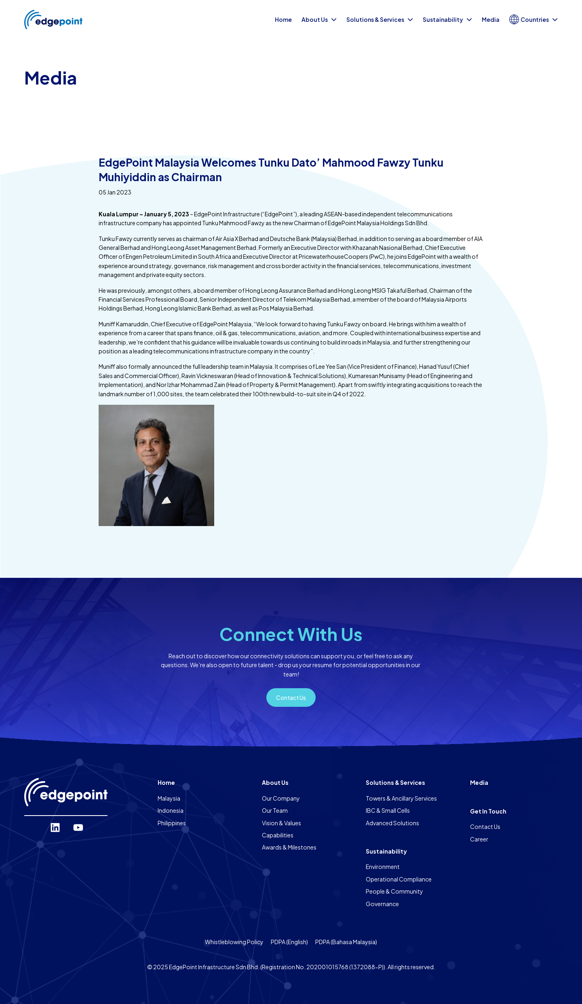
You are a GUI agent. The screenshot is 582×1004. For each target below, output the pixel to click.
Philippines (172, 822)
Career (479, 839)
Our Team (275, 810)
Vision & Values (281, 822)
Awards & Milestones (289, 847)
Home (283, 19)
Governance (382, 903)
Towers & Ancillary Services (401, 798)
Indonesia (170, 810)
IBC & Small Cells (388, 810)
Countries (533, 19)
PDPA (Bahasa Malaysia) (346, 941)
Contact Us (485, 826)
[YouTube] (78, 827)
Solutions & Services (379, 19)
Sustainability (447, 19)
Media (491, 19)
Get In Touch (488, 811)
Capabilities (277, 835)
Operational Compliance (399, 879)
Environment (383, 866)
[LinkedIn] (55, 827)
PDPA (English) (289, 941)
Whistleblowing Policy (234, 941)
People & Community (394, 891)
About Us (319, 19)
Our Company (281, 798)
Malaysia (169, 798)
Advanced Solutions (392, 822)
